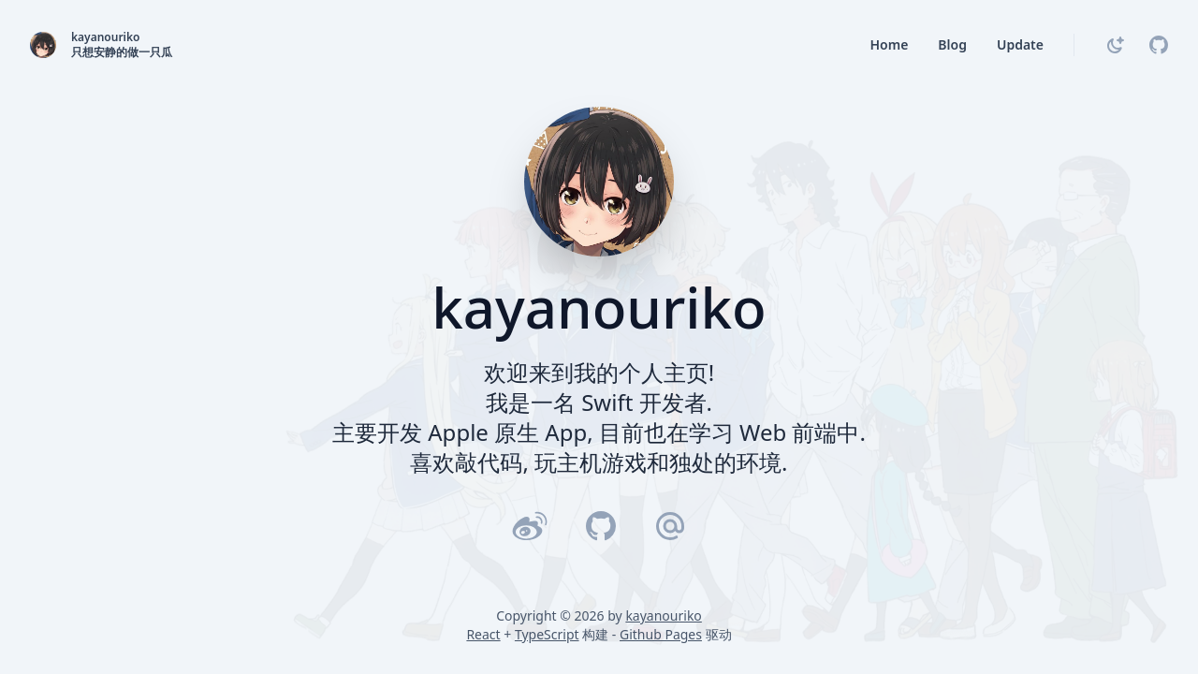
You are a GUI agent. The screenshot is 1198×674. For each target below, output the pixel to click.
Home (888, 44)
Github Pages (661, 634)
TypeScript (547, 634)
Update (1020, 44)
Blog (952, 44)
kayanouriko (663, 615)
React (483, 634)
